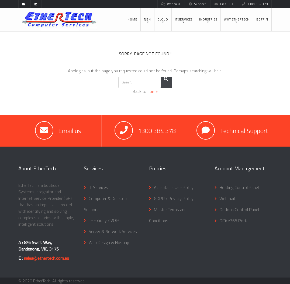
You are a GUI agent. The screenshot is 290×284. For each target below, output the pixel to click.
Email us (69, 131)
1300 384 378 (254, 4)
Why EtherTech (237, 19)
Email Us (223, 4)
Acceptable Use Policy (174, 187)
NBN (147, 19)
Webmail (170, 4)
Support (197, 4)
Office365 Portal (234, 220)
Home (132, 19)
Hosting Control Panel (239, 187)
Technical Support (244, 131)
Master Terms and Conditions (168, 215)
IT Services (183, 19)
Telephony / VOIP (104, 220)
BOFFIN (262, 19)
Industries (208, 19)
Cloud (163, 19)
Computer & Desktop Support (105, 204)
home (152, 91)
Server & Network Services (113, 231)
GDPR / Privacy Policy (174, 198)
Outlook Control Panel (239, 209)
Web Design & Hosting (109, 242)
